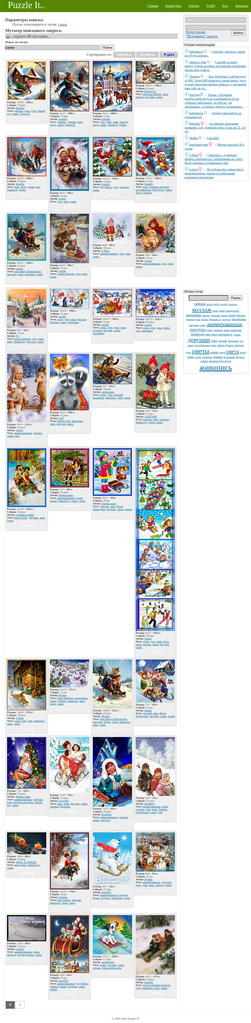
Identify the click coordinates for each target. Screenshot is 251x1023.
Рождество (158, 189)
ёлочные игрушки (159, 186)
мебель (221, 345)
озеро (215, 310)
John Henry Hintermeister (27, 271)
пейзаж (200, 304)
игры (166, 641)
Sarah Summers (22, 338)
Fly (17, 335)
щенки (128, 509)
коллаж (201, 309)
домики (218, 357)
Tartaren (194, 76)
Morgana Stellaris (152, 94)
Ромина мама (66, 495)
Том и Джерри (143, 192)
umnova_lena (197, 62)
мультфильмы (202, 345)
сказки (224, 315)
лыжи (155, 644)
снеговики (73, 322)
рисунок (211, 334)
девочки (215, 315)
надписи (105, 897)
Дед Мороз (106, 187)
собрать (28, 119)
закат (190, 345)
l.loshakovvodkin (25, 514)
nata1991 (106, 892)
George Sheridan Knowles (156, 985)
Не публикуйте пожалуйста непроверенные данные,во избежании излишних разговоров (214, 173)
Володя (194, 95)
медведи (11, 954)
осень (223, 304)
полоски (232, 304)
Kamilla (20, 108)
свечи (82, 500)
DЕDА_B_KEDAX (26, 862)
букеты (230, 345)
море (232, 315)
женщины (193, 315)
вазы (197, 319)
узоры (197, 357)
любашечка (108, 391)
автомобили (81, 698)
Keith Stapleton (65, 698)
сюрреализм (232, 310)
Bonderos (107, 814)
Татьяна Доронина (60, 806)
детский (222, 340)
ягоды (228, 361)
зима (222, 310)
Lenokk (20, 949)
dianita (148, 638)
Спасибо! (213, 138)
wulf (61, 418)
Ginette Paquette (65, 273)
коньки (139, 97)
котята (209, 304)
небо (216, 304)
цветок (206, 315)
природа (197, 334)
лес (241, 340)
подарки (124, 187)
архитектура (216, 360)
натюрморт (225, 334)
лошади (123, 121)
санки (62, 24)
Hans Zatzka (20, 517)
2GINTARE (151, 416)
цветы (200, 351)
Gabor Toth (20, 720)
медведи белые (26, 954)
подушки (150, 97)
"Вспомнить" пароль (202, 36)
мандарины (20, 865)
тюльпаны (233, 340)
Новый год (215, 319)
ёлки (33, 110)
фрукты (240, 357)
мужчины (229, 357)
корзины (164, 419)
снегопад (106, 820)
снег (38, 186)
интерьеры (239, 319)
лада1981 (64, 800)
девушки (199, 340)
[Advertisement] (215, 234)
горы (214, 341)
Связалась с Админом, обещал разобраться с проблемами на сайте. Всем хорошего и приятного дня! (214, 159)
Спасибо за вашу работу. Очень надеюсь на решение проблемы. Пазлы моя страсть (215, 66)
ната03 (62, 316)
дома (190, 357)
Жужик (63, 695)
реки (209, 330)
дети (188, 352)
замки (226, 330)
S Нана (193, 155)
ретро (152, 422)
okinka (193, 138)
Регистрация (195, 32)
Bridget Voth (63, 421)
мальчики (30, 274)
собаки (204, 361)
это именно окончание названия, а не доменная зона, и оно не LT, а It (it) (215, 127)
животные (236, 330)
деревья (218, 330)
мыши (53, 500)
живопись (215, 367)
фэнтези (239, 345)
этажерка (207, 357)
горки (103, 327)
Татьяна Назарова (111, 967)
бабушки (12, 274)
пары (213, 345)
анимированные (224, 324)
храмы (237, 334)
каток (139, 644)
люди (222, 352)
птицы (205, 319)
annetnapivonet (198, 144)
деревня (189, 319)
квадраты (194, 325)
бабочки (241, 315)
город (203, 325)
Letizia (193, 169)
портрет (226, 319)
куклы (79, 498)
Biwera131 (150, 91)
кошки (214, 352)
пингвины (116, 897)
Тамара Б (25, 113)
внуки (107, 721)
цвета (232, 351)
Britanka (194, 123)
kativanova (196, 51)
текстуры (198, 329)
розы (243, 352)
